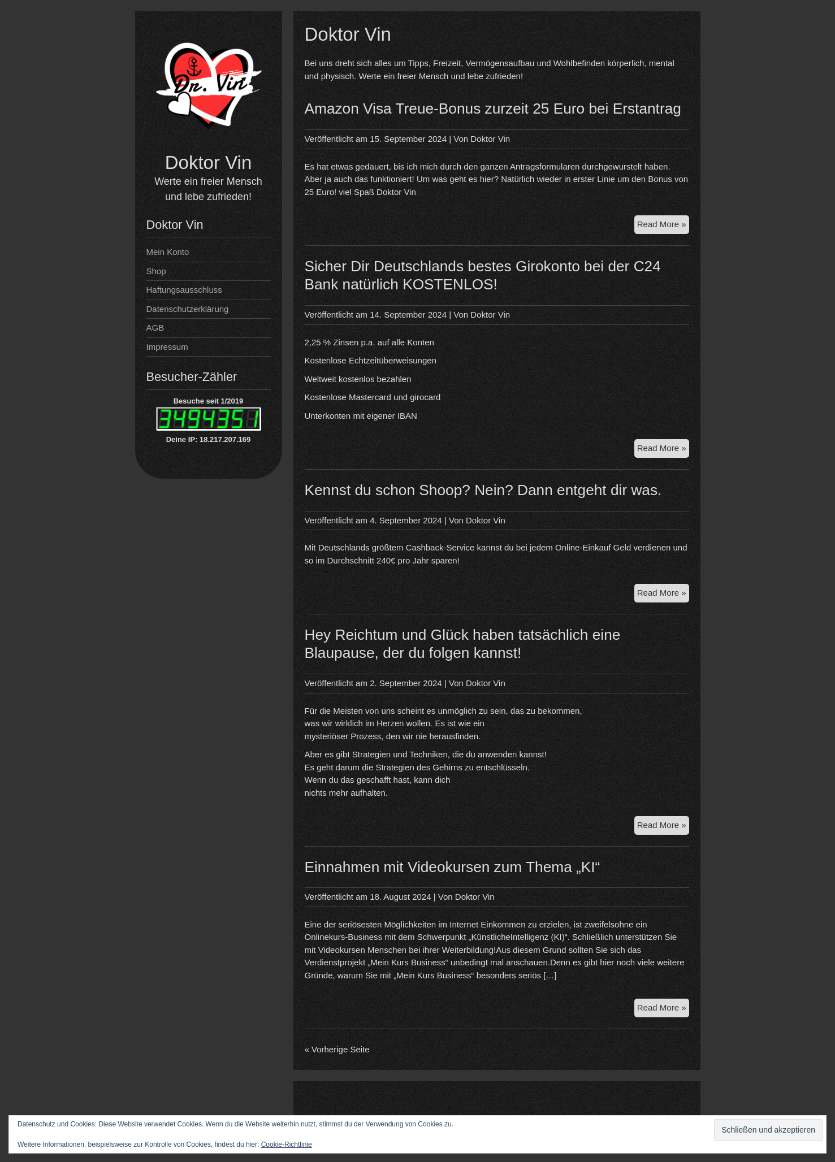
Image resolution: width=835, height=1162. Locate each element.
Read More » (663, 226)
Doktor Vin (208, 162)
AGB (155, 327)
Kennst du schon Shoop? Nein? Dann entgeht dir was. (483, 490)
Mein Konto (167, 252)
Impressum (167, 347)
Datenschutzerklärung (187, 309)
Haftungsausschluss (184, 289)
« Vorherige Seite (337, 1049)
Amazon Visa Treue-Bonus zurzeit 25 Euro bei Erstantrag (493, 108)
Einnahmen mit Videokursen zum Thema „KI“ (452, 867)
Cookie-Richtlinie (286, 1144)
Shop (156, 271)
